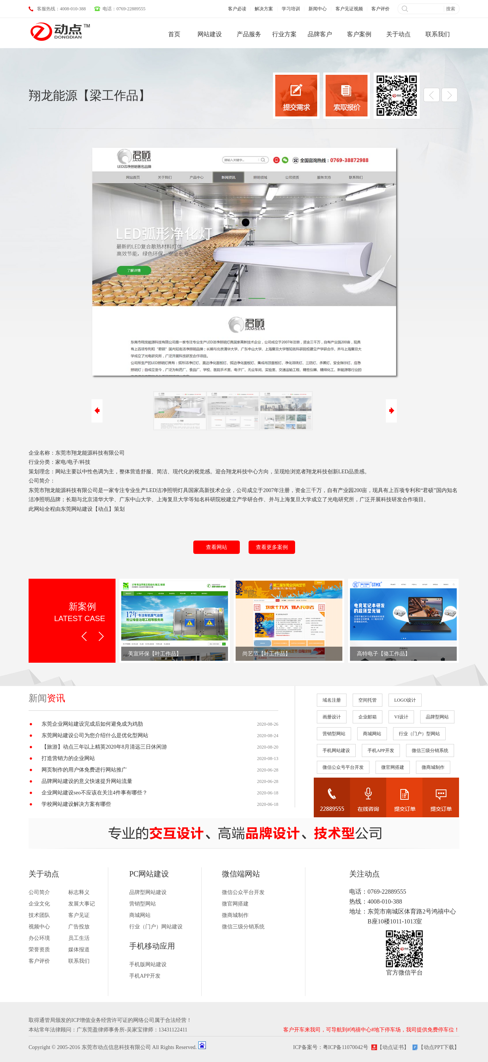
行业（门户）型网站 (419, 733)
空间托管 (367, 700)
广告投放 (79, 927)
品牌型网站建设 (148, 892)
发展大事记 (81, 904)
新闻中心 (317, 8)
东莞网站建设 (77, 509)
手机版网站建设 (148, 964)
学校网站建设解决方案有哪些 (76, 804)
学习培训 (291, 8)
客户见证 (79, 915)
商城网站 (372, 733)
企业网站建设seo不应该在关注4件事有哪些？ (95, 793)
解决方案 (264, 8)
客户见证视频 (349, 8)
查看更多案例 (272, 547)
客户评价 (380, 8)
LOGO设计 (405, 700)
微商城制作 (433, 767)
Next (101, 636)
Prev (84, 636)
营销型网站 (334, 733)
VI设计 (401, 717)
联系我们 (79, 961)
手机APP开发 (381, 750)
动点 (103, 509)
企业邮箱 (367, 717)
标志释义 (79, 892)
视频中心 (39, 927)
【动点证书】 (393, 1047)
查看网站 (216, 547)
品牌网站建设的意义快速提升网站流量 (87, 781)
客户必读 (237, 8)
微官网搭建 (392, 767)
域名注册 (332, 700)
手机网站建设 (336, 750)
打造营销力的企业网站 (68, 758)
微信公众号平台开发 (343, 767)
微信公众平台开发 (243, 892)
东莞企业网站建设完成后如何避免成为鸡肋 (92, 724)
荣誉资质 (39, 949)
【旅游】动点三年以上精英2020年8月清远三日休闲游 (104, 747)
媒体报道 (79, 949)
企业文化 (39, 904)
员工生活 (79, 938)
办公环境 (39, 938)
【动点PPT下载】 (438, 1047)
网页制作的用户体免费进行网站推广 (84, 770)
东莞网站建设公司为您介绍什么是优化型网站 (95, 735)
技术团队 (39, 915)
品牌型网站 (437, 717)
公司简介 (39, 892)
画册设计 (332, 717)
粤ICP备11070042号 (345, 1047)
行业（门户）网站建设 (156, 927)
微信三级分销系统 (430, 750)
